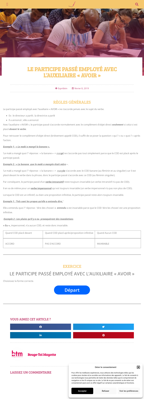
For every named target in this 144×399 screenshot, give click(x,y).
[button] (138, 367)
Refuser (105, 391)
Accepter (82, 391)
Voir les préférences (128, 391)
